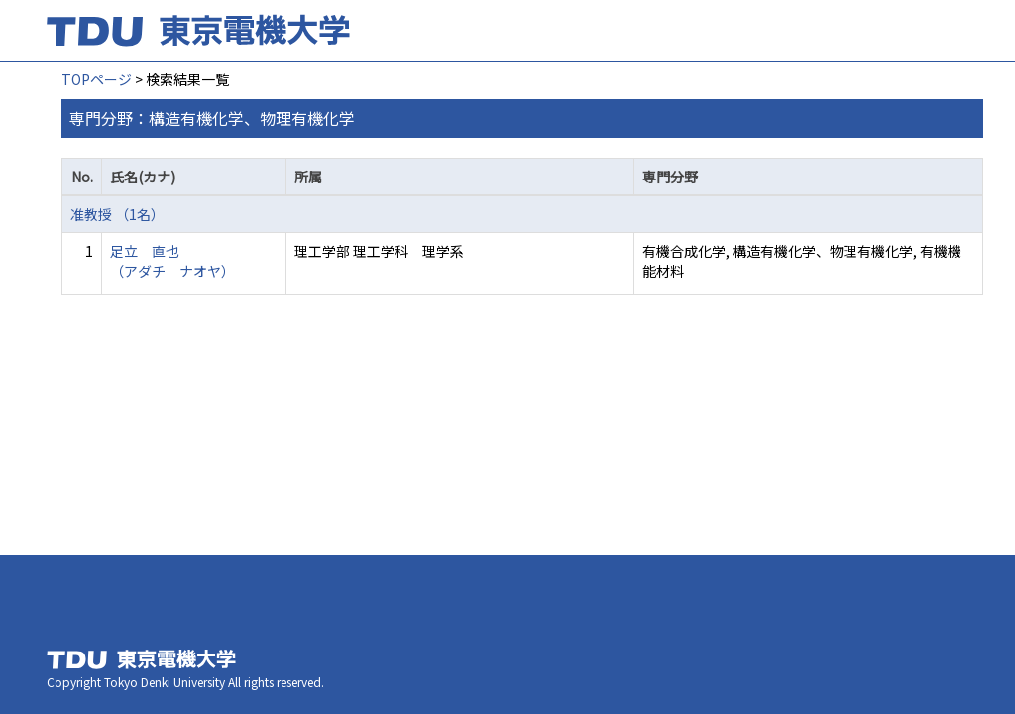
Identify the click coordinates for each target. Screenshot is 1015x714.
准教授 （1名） (117, 214)
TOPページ (96, 79)
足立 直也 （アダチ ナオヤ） (172, 261)
